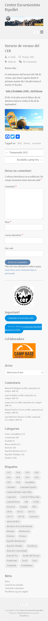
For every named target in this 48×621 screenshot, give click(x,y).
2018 (18, 472)
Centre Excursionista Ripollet (22, 7)
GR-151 (20, 512)
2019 (27, 472)
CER (26, 502)
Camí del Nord (13, 502)
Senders (8, 458)
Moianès (10, 531)
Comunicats (10, 437)
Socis (35, 560)
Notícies (10, 536)
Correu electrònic (14, 235)
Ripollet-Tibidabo (12, 454)
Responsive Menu (41, 32)
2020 (37, 472)
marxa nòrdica (13, 521)
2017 (9, 472)
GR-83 (9, 512)
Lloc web (9, 248)
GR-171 (31, 512)
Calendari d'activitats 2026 (20, 318)
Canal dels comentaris (14, 588)
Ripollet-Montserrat (14, 451)
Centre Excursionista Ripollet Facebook (22, 604)
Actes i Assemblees (13, 434)
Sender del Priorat (31, 556)
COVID (36, 502)
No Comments (30, 62)
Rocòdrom (32, 546)
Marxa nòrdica (11, 444)
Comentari (11, 186)
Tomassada (11, 565)
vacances (36, 143)
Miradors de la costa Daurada (19, 526)
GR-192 (21, 516)
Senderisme (12, 560)
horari (27, 143)
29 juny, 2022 (28, 57)
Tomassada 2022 (17, 153)
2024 (37, 477)
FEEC (34, 507)
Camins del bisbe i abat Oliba (19, 492)
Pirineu (22, 536)
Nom (8, 222)
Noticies (12, 62)
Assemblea (29, 482)
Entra (7, 581)
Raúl (13, 57)
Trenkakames (27, 565)
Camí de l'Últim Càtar (30, 497)
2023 (27, 477)
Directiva (11, 507)
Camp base (11, 497)
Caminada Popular (28, 487)
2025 (9, 482)
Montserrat (24, 531)
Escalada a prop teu (30, 160)
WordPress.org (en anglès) (16, 591)
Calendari (11, 487)
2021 (9, 477)
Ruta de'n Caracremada (17, 551)
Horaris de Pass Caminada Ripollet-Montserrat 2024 (23, 328)
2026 (18, 482)
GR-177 (10, 516)
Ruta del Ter (12, 556)
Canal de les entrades (14, 585)
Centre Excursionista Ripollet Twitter (26, 604)
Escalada (8, 441)
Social (24, 560)
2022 (19, 143)
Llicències (33, 516)
